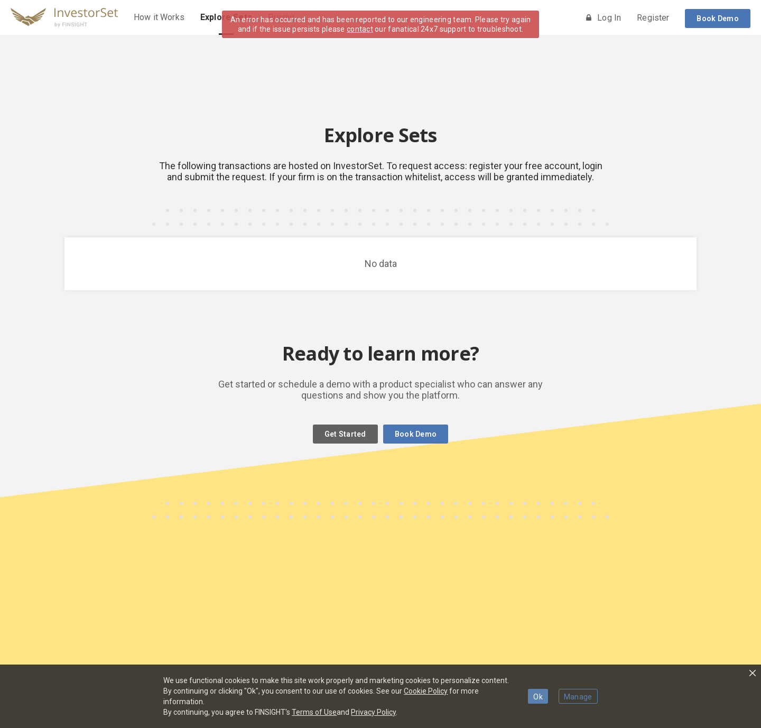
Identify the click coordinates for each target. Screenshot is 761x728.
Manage (578, 697)
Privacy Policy (373, 712)
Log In (603, 18)
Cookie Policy (426, 691)
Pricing (281, 17)
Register (653, 18)
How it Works (159, 17)
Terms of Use (314, 712)
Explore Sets (226, 17)
